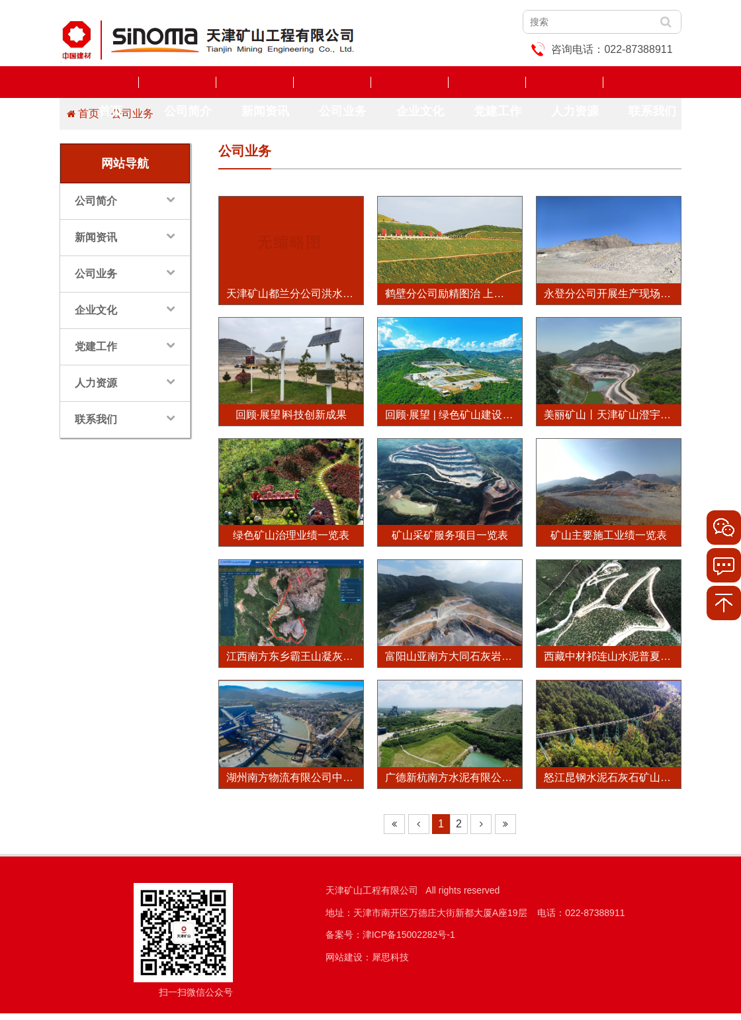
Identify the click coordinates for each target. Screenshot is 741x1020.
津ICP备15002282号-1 (409, 941)
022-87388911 (638, 49)
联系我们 (642, 82)
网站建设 (344, 963)
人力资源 (564, 82)
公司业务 (332, 82)
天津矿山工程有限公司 (372, 897)
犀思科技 (390, 963)
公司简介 (177, 82)
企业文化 (409, 82)
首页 (100, 82)
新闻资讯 (255, 82)
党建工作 (487, 82)
